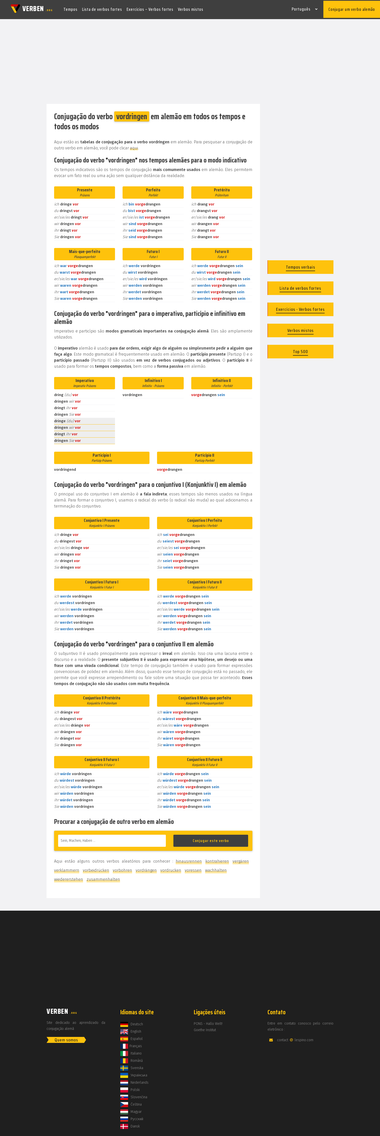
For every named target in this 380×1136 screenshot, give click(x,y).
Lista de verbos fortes (102, 8)
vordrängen (146, 868)
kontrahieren (217, 859)
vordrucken (170, 868)
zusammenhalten (103, 877)
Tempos (70, 8)
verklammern (66, 868)
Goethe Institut (205, 1028)
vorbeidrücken (96, 868)
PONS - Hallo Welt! (208, 1022)
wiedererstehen (68, 877)
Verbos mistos (190, 8)
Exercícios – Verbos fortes (150, 8)
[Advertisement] (190, 60)
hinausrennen (189, 859)
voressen (193, 868)
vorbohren (122, 868)
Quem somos (66, 1038)
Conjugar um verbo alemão (351, 8)
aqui (134, 146)
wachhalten (216, 868)
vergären (241, 859)
